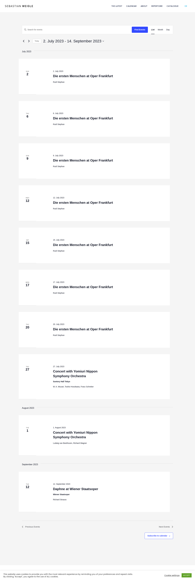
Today (37, 41)
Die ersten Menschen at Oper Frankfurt (83, 76)
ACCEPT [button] (186, 575)
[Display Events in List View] (153, 29)
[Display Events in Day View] (168, 29)
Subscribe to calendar (157, 536)
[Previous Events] (23, 41)
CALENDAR (131, 6)
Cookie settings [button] (172, 575)
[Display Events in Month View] (160, 29)
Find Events (139, 30)
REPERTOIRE (157, 6)
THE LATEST (116, 6)
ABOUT (144, 6)
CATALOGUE (173, 6)
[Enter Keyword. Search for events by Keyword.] (77, 29)
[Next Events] (28, 41)
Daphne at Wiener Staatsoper (75, 489)
